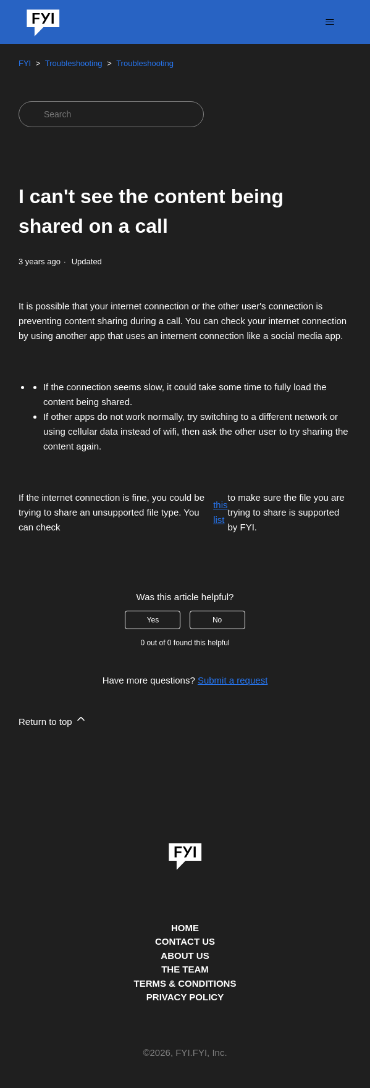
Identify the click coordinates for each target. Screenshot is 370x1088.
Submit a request (232, 680)
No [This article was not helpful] (217, 620)
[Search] (111, 114)
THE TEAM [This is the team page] (185, 969)
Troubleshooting (74, 63)
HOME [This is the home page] (185, 928)
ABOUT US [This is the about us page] (185, 955)
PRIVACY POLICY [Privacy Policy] (185, 997)
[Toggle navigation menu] (329, 22)
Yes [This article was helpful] (153, 620)
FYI (25, 63)
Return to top (53, 720)
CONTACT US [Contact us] (185, 941)
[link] (185, 852)
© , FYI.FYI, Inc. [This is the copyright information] (185, 1053)
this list (220, 512)
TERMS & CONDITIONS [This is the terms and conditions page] (185, 983)
